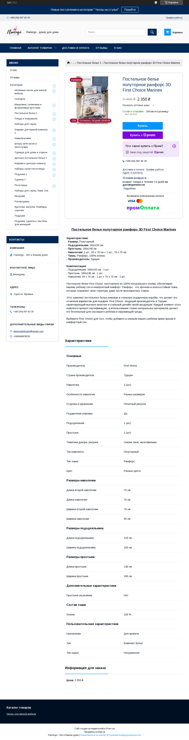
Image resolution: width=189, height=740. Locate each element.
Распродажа (22, 201)
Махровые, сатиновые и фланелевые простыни (28, 106)
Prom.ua (110, 728)
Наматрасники (23, 138)
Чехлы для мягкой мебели (21, 714)
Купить (143, 125)
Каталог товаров (40, 48)
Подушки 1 (21, 174)
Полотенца (21, 185)
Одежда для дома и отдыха (31, 152)
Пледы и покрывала (26, 118)
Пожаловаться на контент (93, 735)
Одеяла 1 (20, 179)
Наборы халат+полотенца (30, 168)
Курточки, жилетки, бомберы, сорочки (31, 208)
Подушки (20, 215)
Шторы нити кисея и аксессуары (26, 145)
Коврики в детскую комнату (30, 163)
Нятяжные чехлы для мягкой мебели (31, 92)
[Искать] (152, 32)
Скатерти (20, 99)
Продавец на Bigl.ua (94, 732)
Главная (15, 48)
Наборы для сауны (25, 124)
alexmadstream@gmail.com (28, 331)
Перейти (130, 9)
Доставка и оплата (75, 48)
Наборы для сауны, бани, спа (31, 190)
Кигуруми (20, 196)
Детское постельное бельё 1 (31, 158)
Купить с (142, 135)
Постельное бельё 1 (89, 62)
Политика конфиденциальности (124, 735)
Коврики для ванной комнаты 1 (31, 131)
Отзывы (101, 48)
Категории (16, 84)
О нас (118, 48)
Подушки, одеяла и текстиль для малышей (31, 223)
